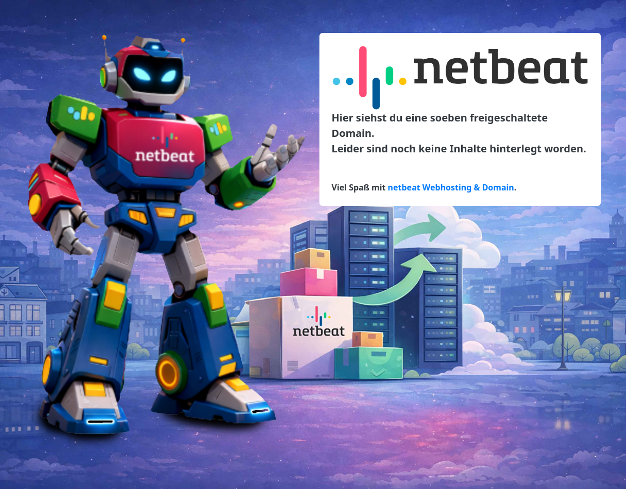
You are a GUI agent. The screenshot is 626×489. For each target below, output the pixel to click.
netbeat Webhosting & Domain (451, 187)
